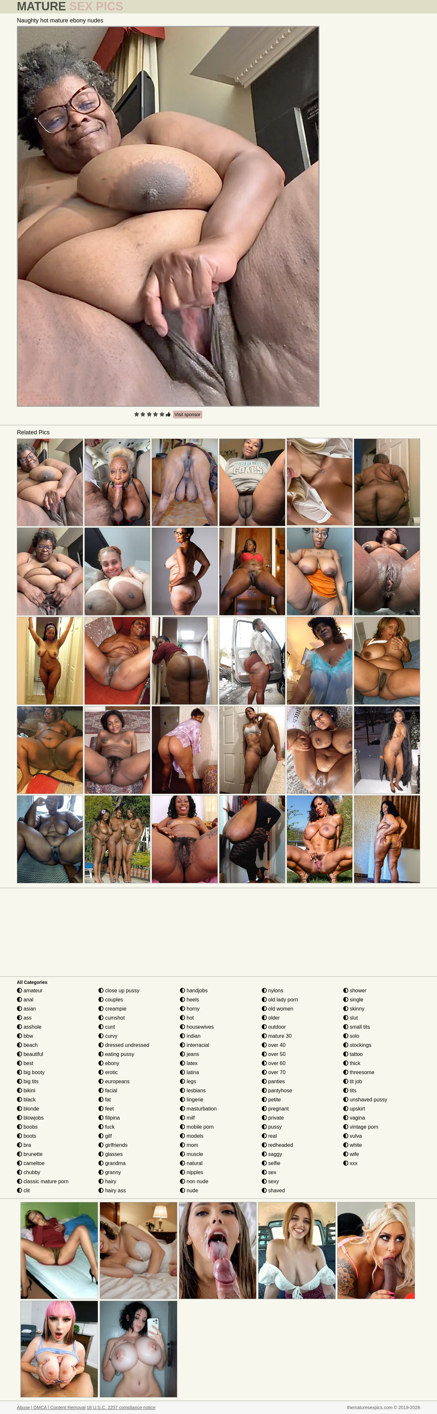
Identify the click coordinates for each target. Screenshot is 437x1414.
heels (189, 999)
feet (106, 1108)
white (352, 1145)
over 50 (274, 1054)
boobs (27, 1127)
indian (190, 1036)
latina (189, 1072)
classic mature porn (43, 1181)
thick (351, 1063)
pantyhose (277, 1090)
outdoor (274, 1027)
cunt (106, 1027)
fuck (106, 1127)
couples (110, 999)
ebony (108, 1063)
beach (27, 1045)
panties (273, 1081)
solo (351, 1036)
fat (104, 1099)
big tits (28, 1081)
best (25, 1063)
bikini (26, 1090)
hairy (107, 1181)
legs (188, 1081)
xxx (350, 1163)
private (273, 1118)
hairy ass (112, 1190)
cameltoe (30, 1163)
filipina (109, 1118)
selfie (271, 1163)
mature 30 (277, 1036)
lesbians (193, 1090)
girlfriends (113, 1145)
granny (109, 1172)
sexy (270, 1181)
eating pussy (116, 1054)
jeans (189, 1054)
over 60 (274, 1063)
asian (26, 1008)
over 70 (274, 1072)
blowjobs (30, 1118)
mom (189, 1145)
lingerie (191, 1099)
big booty (30, 1072)
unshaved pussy (365, 1099)
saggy (272, 1154)
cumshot (111, 1018)
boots (26, 1136)
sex (269, 1172)
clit (23, 1190)
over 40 (274, 1045)
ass (24, 1018)
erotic (108, 1072)
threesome (358, 1072)
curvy (108, 1036)
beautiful (30, 1054)
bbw (25, 1036)
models (191, 1136)
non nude (194, 1181)
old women (277, 1008)
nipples (191, 1172)
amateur (30, 990)
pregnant (275, 1108)
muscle (191, 1154)
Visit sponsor (188, 414)
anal (25, 999)
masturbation (198, 1108)
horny (189, 1008)
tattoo (353, 1054)
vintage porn (361, 1127)
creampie (112, 1008)
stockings (357, 1045)
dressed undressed (123, 1045)
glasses (110, 1154)
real (269, 1136)
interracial (194, 1045)
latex (188, 1063)
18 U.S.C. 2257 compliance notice (121, 1407)
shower (355, 990)
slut (350, 1018)
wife (351, 1154)
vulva (352, 1136)
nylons (272, 990)
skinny (354, 1008)
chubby (28, 1172)
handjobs (193, 990)
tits (349, 1090)
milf (187, 1118)
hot (187, 1018)
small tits (356, 1027)
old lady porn (280, 999)
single (353, 999)
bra (24, 1145)
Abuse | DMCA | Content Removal (51, 1407)
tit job (352, 1081)
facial (107, 1090)
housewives (197, 1027)
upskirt (354, 1108)
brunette (30, 1154)
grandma (112, 1163)
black (26, 1099)
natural (191, 1163)
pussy (272, 1127)
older (271, 1018)
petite (271, 1099)
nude (189, 1190)
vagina (354, 1118)
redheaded (277, 1145)
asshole (29, 1027)
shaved (273, 1190)
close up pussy (118, 990)
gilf (105, 1136)
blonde (28, 1108)
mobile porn (197, 1127)
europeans (114, 1081)
